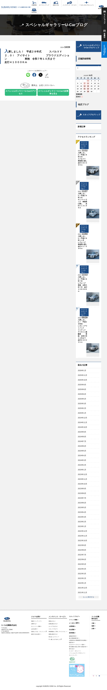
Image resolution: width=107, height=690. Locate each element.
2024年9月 (82, 432)
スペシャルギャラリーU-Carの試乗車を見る (53, 92)
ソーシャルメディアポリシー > (77, 653)
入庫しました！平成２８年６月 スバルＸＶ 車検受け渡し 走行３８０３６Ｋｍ (85, 159)
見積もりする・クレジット (39, 631)
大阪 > (93, 623)
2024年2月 (82, 465)
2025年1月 (82, 413)
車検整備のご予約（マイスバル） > (58, 631)
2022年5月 (82, 564)
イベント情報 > (73, 619)
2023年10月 (82, 484)
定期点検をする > (53, 623)
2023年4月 (82, 512)
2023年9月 (82, 489)
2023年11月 (82, 479)
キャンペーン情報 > (36, 626)
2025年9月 (82, 385)
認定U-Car (56, 3)
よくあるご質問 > (74, 623)
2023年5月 (82, 507)
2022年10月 (82, 541)
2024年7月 (82, 441)
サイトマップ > (73, 655)
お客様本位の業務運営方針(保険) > (78, 640)
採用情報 (34, 10)
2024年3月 (82, 460)
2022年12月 (82, 531)
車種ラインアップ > (36, 621)
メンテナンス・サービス (69, 3)
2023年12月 (82, 474)
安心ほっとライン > (54, 636)
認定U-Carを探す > (36, 634)
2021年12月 (82, 588)
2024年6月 (82, 446)
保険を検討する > (53, 634)
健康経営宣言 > (73, 636)
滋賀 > (93, 626)
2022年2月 (82, 578)
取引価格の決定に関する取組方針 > (78, 646)
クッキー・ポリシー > (74, 651)
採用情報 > (72, 633)
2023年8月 (82, 493)
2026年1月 (82, 370)
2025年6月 (82, 394)
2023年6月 (82, 503)
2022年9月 (82, 545)
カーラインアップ (44, 3)
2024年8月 (82, 437)
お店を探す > (34, 629)
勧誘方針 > (72, 642)
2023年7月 (82, 498)
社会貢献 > (72, 629)
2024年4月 (82, 455)
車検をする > (52, 621)
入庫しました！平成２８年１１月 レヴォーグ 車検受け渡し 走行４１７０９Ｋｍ (85, 242)
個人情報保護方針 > (74, 638)
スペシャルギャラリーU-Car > (84, 269)
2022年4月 (82, 569)
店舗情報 (34, 3)
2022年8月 (82, 550)
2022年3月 (82, 574)
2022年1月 (82, 583)
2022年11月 (82, 536)
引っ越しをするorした (55, 639)
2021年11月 (82, 592)
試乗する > (34, 623)
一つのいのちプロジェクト (86, 3)
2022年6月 (82, 559)
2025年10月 (82, 380)
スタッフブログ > (53, 629)
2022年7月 (82, 555)
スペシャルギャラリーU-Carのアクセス (20, 92)
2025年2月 (82, 408)
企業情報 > (72, 626)
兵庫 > (93, 628)
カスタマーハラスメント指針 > (77, 644)
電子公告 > (72, 649)
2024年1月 (82, 470)
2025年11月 (82, 375)
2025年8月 (82, 389)
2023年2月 (82, 522)
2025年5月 (82, 399)
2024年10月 (82, 427)
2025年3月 (82, 404)
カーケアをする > (53, 626)
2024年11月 (82, 422)
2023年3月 (82, 517)
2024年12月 (82, 418)
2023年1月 (82, 526)
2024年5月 (82, 451)
